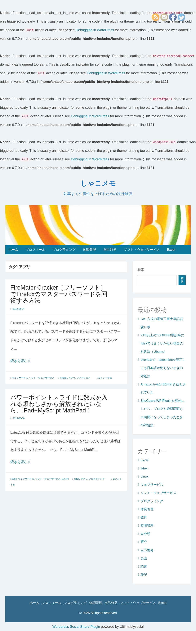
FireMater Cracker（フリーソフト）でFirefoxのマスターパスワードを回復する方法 (58, 294)
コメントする (105, 377)
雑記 (143, 574)
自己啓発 (109, 249)
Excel (171, 249)
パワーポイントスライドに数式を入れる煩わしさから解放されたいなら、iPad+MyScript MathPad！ (59, 404)
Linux (144, 476)
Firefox (63, 377)
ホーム (13, 249)
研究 (143, 542)
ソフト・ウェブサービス (142, 249)
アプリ (71, 377)
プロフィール (35, 249)
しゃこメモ (98, 183)
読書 (143, 566)
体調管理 (89, 249)
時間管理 (147, 525)
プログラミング (64, 249)
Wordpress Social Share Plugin (76, 627)
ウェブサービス (20, 377)
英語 (143, 558)
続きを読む (26, 361)
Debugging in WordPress (95, 30)
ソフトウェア (83, 377)
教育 (143, 517)
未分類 (65, 479)
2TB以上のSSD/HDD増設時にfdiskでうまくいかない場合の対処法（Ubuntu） (162, 343)
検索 (141, 270)
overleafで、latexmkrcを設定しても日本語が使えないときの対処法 (163, 368)
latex (14, 479)
